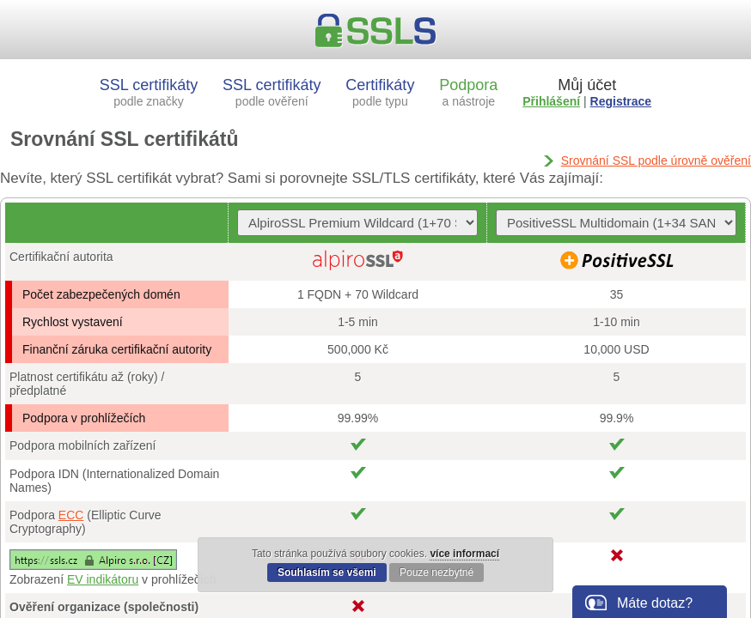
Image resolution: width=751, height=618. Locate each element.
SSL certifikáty (149, 92)
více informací (464, 554)
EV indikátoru (102, 579)
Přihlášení (551, 101)
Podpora (468, 92)
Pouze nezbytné (436, 572)
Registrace (621, 101)
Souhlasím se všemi (327, 572)
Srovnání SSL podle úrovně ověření (656, 160)
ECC (71, 515)
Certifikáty (379, 92)
